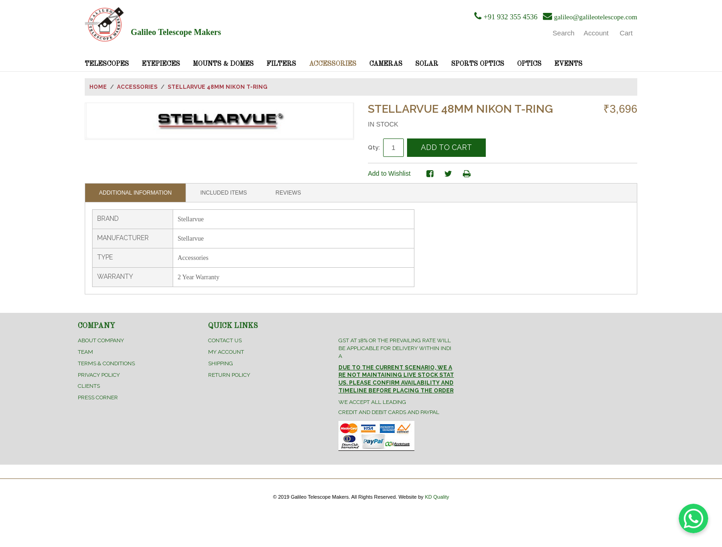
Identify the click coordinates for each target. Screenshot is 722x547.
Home (98, 87)
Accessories (332, 64)
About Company (101, 340)
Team (85, 352)
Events (568, 64)
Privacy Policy (99, 375)
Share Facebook (430, 174)
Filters (281, 64)
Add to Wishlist (389, 173)
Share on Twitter (448, 174)
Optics (529, 64)
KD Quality (437, 497)
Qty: (374, 147)
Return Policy (229, 375)
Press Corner (98, 397)
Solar (426, 64)
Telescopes (107, 64)
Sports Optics (477, 64)
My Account (226, 352)
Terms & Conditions (106, 363)
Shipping (220, 363)
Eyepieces (161, 64)
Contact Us (225, 340)
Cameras (385, 64)
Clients (89, 386)
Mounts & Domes (223, 64)
